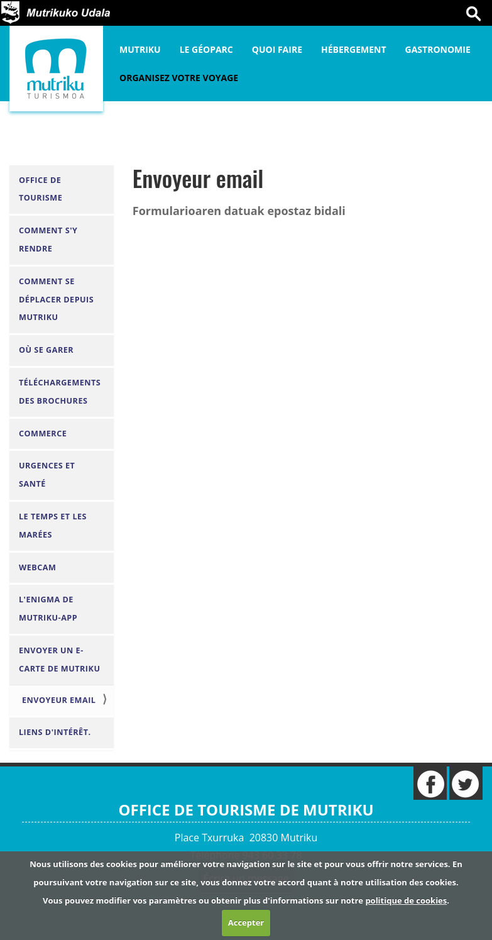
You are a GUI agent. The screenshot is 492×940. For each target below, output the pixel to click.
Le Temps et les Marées (53, 525)
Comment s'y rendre (48, 239)
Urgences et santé (47, 474)
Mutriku (140, 49)
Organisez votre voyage (178, 78)
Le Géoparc (206, 49)
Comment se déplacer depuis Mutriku (56, 299)
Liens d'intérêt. (55, 732)
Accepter (246, 922)
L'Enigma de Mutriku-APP (48, 608)
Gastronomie (438, 49)
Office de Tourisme (40, 189)
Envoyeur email (59, 700)
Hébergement (353, 49)
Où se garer (46, 350)
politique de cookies (406, 900)
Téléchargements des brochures (60, 391)
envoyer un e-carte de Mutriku (59, 659)
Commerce (43, 433)
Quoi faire (277, 49)
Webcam (37, 567)
